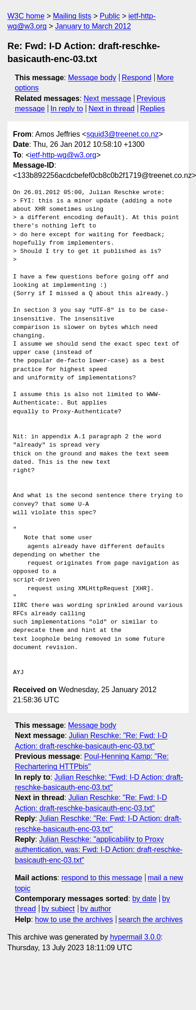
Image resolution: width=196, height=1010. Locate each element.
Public (110, 16)
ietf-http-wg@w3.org (63, 155)
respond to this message (101, 878)
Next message (107, 98)
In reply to (67, 109)
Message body (92, 78)
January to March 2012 (93, 26)
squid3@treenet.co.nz (122, 134)
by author (95, 909)
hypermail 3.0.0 (135, 937)
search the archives (151, 919)
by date (144, 899)
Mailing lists (72, 16)
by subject (58, 909)
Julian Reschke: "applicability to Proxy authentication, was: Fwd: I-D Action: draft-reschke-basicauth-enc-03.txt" (99, 849)
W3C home (25, 16)
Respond (137, 78)
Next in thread (112, 109)
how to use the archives (74, 919)
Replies (152, 109)
